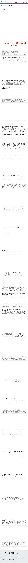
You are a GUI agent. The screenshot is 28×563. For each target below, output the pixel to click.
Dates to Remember (6, 50)
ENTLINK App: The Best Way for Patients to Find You (13, 429)
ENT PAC (3, 250)
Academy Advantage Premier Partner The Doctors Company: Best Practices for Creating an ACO (12, 407)
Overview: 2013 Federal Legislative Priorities (11, 286)
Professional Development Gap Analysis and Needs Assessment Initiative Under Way (12, 127)
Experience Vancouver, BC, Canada (9, 118)
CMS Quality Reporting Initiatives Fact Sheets (11, 183)
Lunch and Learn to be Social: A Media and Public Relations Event (12, 399)
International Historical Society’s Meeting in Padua (12, 376)
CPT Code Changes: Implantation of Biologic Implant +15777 (13, 135)
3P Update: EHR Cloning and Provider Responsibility (13, 205)
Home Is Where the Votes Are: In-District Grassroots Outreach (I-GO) (12, 310)
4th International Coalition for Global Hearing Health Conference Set (13, 88)
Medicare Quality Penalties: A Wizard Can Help (11, 175)
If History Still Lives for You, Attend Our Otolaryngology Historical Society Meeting (13, 354)
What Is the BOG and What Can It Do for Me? (11, 497)
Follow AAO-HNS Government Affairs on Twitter (12, 272)
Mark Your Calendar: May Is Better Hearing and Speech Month (13, 58)
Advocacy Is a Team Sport (7, 519)
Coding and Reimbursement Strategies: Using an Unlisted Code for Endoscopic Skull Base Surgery (14, 153)
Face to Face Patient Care (7, 541)
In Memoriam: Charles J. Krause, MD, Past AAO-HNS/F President (13, 475)
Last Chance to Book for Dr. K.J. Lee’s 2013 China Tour (13, 80)
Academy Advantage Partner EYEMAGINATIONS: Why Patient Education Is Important (13, 452)
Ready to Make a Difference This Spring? (10, 332)
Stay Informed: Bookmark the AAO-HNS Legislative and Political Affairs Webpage (13, 294)
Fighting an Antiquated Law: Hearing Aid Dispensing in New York (13, 228)
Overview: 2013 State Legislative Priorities (10, 278)
